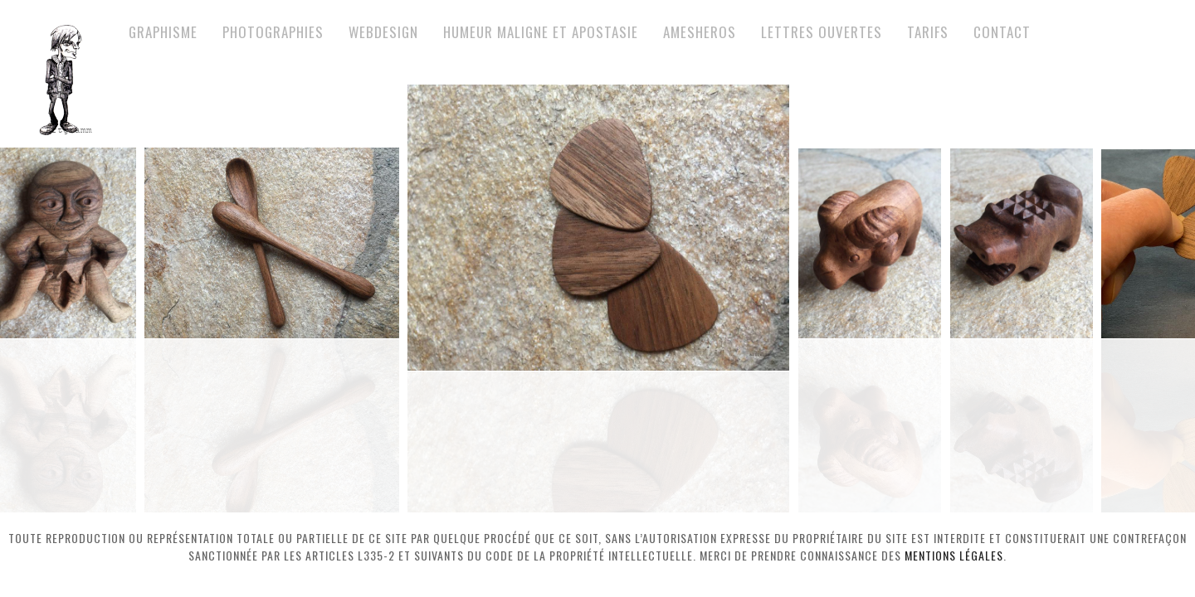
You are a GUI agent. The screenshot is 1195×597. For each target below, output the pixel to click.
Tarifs (928, 32)
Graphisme (163, 32)
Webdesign (383, 32)
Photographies (273, 32)
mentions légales (954, 555)
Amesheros (699, 32)
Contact (1002, 32)
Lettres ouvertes (821, 32)
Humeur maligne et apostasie (540, 32)
